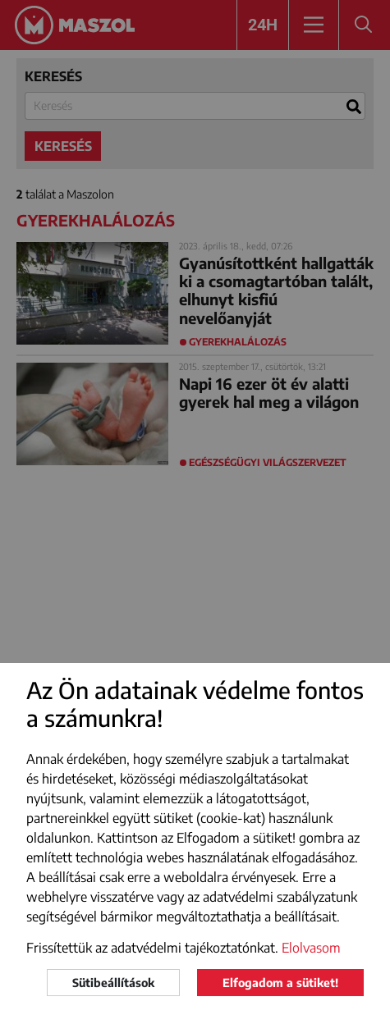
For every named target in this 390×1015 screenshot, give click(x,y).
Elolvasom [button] (311, 948)
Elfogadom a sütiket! (280, 983)
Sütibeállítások (113, 983)
